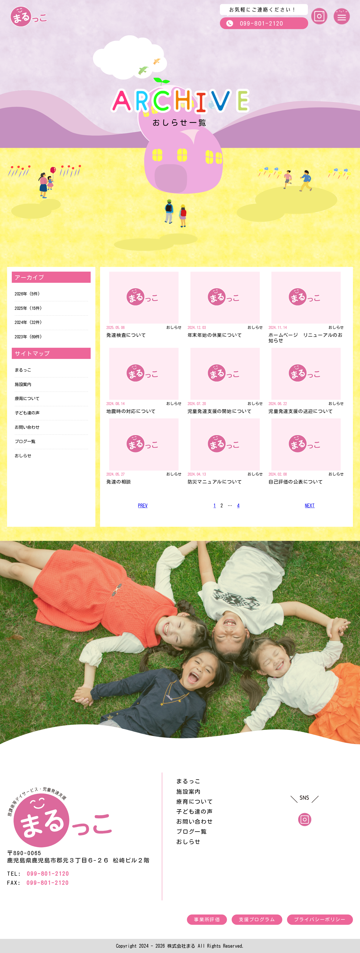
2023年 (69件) (28, 337)
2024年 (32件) (28, 322)
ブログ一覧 (25, 441)
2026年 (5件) (27, 294)
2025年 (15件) (28, 308)
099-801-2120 (254, 23)
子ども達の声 (27, 413)
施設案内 (23, 384)
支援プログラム (257, 919)
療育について (27, 398)
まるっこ (23, 370)
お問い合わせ (27, 427)
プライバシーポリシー (320, 919)
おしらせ (23, 456)
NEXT (310, 505)
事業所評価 (207, 919)
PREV (142, 505)
